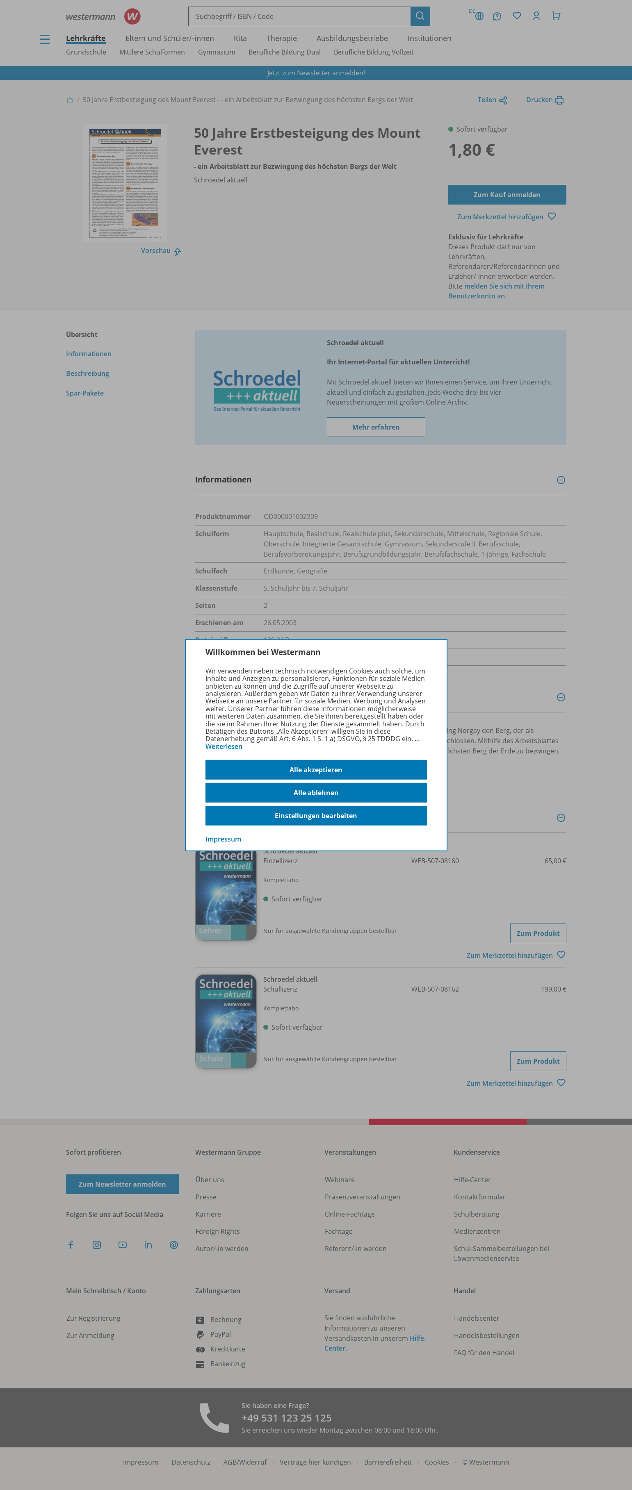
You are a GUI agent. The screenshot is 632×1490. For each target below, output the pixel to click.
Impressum (223, 839)
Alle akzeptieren (316, 769)
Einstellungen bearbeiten (316, 815)
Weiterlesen (223, 746)
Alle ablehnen (316, 792)
